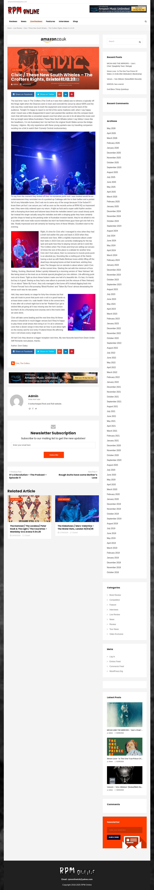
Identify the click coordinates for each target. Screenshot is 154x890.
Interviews (64, 21)
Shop (75, 21)
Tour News (114, 629)
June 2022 (111, 358)
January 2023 (113, 323)
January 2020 (113, 499)
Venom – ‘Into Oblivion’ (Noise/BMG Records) (124, 79)
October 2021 (113, 397)
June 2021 (111, 416)
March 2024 (112, 255)
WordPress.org (116, 671)
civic (17, 363)
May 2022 (111, 363)
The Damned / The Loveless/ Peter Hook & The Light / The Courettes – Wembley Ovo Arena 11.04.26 (28, 528)
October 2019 (113, 514)
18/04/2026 (15, 535)
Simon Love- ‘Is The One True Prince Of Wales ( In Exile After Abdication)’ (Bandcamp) (124, 72)
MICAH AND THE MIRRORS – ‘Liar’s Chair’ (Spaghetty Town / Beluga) (121, 64)
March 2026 (112, 138)
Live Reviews (36, 21)
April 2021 (111, 426)
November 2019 (114, 509)
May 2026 (111, 128)
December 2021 (114, 387)
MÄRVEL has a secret (115, 84)
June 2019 (111, 533)
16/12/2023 (26, 84)
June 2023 (111, 299)
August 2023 (112, 289)
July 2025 (111, 177)
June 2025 (111, 182)
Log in (112, 657)
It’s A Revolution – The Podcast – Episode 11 (28, 476)
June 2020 (111, 475)
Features (50, 21)
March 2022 (112, 372)
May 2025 (111, 187)
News (23, 21)
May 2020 (111, 480)
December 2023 (114, 270)
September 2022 (114, 343)
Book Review (115, 595)
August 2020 (112, 465)
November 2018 (114, 567)
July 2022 (111, 353)
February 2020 (113, 494)
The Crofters (25, 363)
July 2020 (111, 470)
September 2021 (114, 402)
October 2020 (113, 455)
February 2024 (113, 260)
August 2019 (112, 524)
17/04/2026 (63, 532)
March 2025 (112, 197)
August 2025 (112, 172)
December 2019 (114, 504)
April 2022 (111, 367)
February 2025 (113, 202)
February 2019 (113, 553)
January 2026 (113, 148)
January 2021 (113, 441)
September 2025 (114, 167)
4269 (38, 399)
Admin (15, 84)
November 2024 (114, 216)
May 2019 (111, 538)
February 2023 (113, 319)
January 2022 (113, 382)
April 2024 (111, 250)
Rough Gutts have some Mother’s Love (78, 476)
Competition (115, 600)
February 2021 (113, 436)
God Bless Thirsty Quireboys (118, 89)
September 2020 (114, 460)
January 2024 (113, 265)
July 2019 (111, 528)
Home (9, 28)
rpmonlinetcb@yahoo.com (17, 2)
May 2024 (111, 245)
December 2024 (114, 211)
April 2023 (111, 309)
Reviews (13, 21)
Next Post (92, 472)
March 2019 (112, 548)
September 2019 (114, 519)
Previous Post (15, 472)
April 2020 (111, 484)
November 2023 (114, 275)
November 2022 (114, 333)
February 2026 (113, 143)
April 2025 (111, 192)
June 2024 (111, 241)
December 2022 (114, 328)
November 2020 (114, 450)
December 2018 (114, 563)
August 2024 (112, 231)
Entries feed (115, 661)
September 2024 (114, 226)
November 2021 (114, 392)
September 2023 (114, 284)
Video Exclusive (116, 634)
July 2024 (111, 236)
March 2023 (112, 314)
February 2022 (113, 377)
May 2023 (111, 304)
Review (113, 624)
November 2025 (114, 158)
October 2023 (113, 280)
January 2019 (113, 558)
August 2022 (112, 348)
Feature (113, 605)
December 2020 (114, 445)
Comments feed (117, 666)
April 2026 (111, 133)
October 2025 (113, 162)
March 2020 (112, 489)
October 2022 (113, 338)
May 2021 (111, 421)
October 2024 (113, 221)
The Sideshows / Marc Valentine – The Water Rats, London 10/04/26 (76, 527)
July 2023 (111, 294)
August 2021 (112, 406)
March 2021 (112, 431)
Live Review (17, 28)
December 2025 (114, 153)
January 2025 (113, 206)
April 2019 (111, 543)
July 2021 (111, 411)
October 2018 (113, 572)
